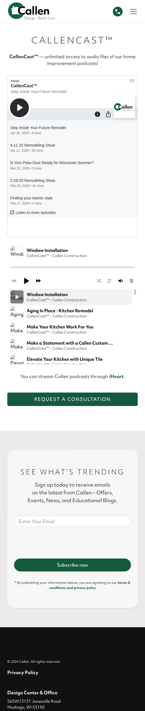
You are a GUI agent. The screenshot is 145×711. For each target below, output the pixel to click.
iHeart (116, 255)
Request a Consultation (72, 278)
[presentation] (55, 420)
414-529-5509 (22, 596)
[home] (31, 11)
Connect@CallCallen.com (35, 604)
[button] (132, 11)
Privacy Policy (22, 551)
